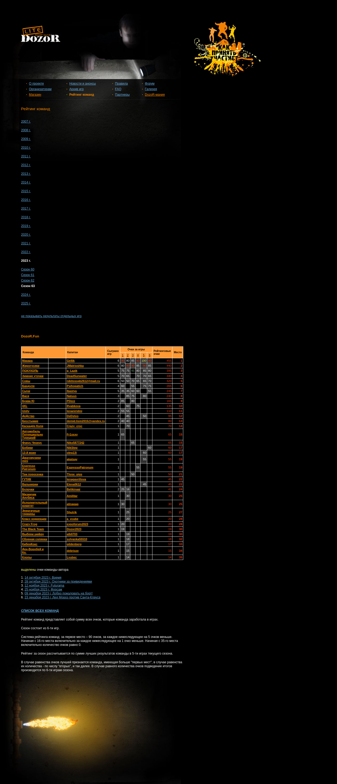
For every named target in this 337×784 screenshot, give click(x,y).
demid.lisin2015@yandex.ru (86, 421)
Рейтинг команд (81, 94)
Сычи (26, 391)
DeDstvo (73, 416)
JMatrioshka (75, 365)
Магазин (35, 94)
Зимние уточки (32, 376)
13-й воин (29, 452)
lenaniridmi (74, 411)
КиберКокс (29, 544)
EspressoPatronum (80, 467)
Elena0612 (74, 484)
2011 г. (26, 156)
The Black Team (33, 529)
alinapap (73, 504)
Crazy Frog (29, 524)
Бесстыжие (30, 421)
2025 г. (26, 303)
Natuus (72, 396)
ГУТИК (26, 479)
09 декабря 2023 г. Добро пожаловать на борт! (58, 593)
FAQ (118, 89)
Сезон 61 (27, 275)
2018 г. (26, 217)
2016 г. (26, 200)
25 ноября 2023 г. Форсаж (43, 589)
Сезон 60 (27, 269)
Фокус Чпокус (32, 442)
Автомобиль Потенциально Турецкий (32, 434)
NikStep (72, 447)
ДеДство (28, 416)
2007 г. (26, 121)
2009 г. (26, 139)
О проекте (36, 83)
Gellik (71, 360)
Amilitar (72, 495)
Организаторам (40, 89)
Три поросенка (32, 474)
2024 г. (26, 295)
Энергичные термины (31, 512)
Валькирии (30, 484)
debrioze (73, 550)
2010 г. (26, 147)
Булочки (28, 489)
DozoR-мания (155, 94)
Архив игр (76, 89)
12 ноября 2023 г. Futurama (44, 585)
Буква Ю (28, 401)
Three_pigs (74, 474)
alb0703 (72, 534)
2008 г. (26, 130)
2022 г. (26, 252)
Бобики (27, 447)
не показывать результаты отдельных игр (51, 316)
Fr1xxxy (72, 434)
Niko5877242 (76, 442)
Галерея (151, 89)
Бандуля (28, 386)
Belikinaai (73, 489)
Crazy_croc (74, 426)
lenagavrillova (76, 479)
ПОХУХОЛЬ (30, 370)
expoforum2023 (77, 524)
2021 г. (26, 243)
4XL (24, 406)
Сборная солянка (34, 539)
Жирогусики (30, 365)
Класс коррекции (34, 518)
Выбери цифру (33, 534)
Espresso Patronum (29, 467)
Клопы (27, 557)
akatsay (72, 459)
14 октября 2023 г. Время (42, 577)
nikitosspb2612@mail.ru (83, 381)
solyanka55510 (77, 539)
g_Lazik (72, 370)
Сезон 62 (27, 280)
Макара (27, 360)
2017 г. (26, 208)
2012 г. (26, 165)
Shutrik (72, 512)
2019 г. (26, 226)
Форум (149, 83)
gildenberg (74, 544)
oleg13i (72, 452)
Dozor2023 (74, 529)
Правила (121, 83)
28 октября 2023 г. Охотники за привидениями (58, 581)
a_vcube (72, 518)
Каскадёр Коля (32, 426)
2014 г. (26, 182)
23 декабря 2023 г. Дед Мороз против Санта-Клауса (62, 597)
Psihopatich (75, 386)
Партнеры (122, 94)
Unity (25, 411)
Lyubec (72, 557)
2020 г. (26, 234)
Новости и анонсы (82, 83)
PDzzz (71, 401)
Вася (25, 396)
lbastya (72, 391)
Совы (26, 381)
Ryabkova (74, 406)
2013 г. (26, 174)
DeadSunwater (77, 376)
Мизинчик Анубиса (29, 496)
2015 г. (26, 191)
